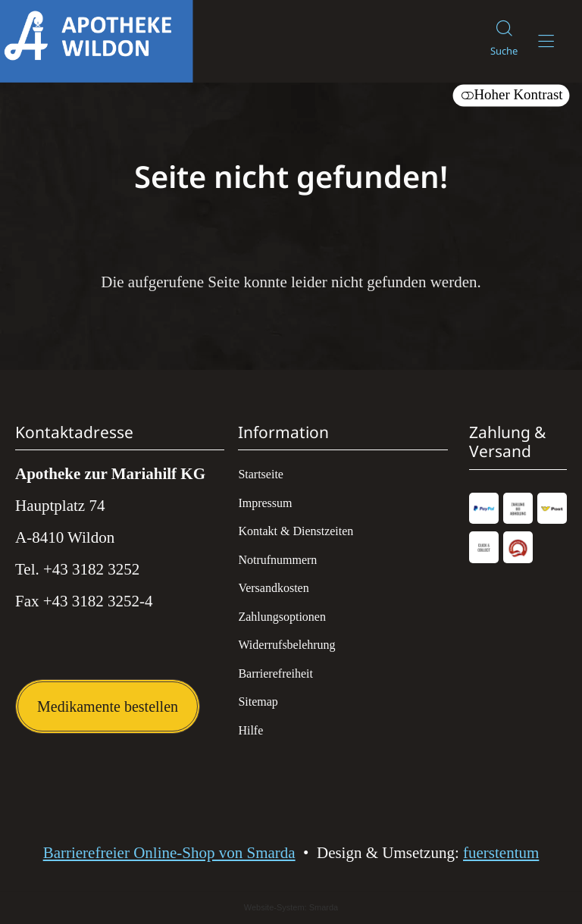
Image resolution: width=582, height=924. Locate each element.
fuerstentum (501, 853)
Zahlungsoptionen (282, 616)
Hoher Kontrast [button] (510, 94)
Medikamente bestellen (107, 706)
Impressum (265, 502)
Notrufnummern (277, 559)
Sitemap (257, 701)
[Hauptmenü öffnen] (546, 41)
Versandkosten (273, 587)
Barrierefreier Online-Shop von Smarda (169, 853)
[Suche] (504, 41)
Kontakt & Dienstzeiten (295, 531)
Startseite (260, 474)
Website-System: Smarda (291, 907)
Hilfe (250, 730)
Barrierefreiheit (275, 673)
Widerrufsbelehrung (286, 644)
